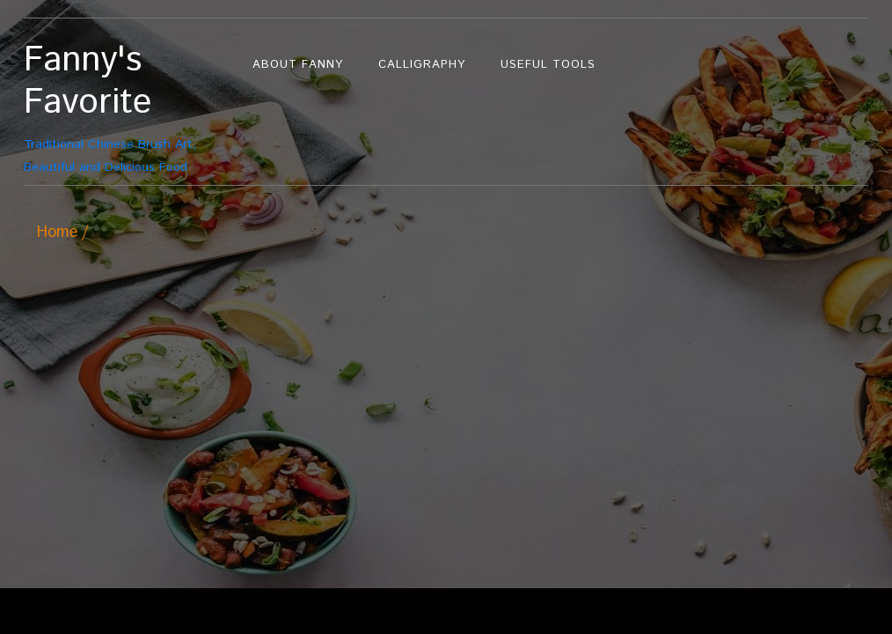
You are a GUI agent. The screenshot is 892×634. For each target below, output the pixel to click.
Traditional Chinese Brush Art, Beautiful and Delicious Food (129, 108)
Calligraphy (421, 64)
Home (57, 232)
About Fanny (297, 64)
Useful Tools (548, 64)
